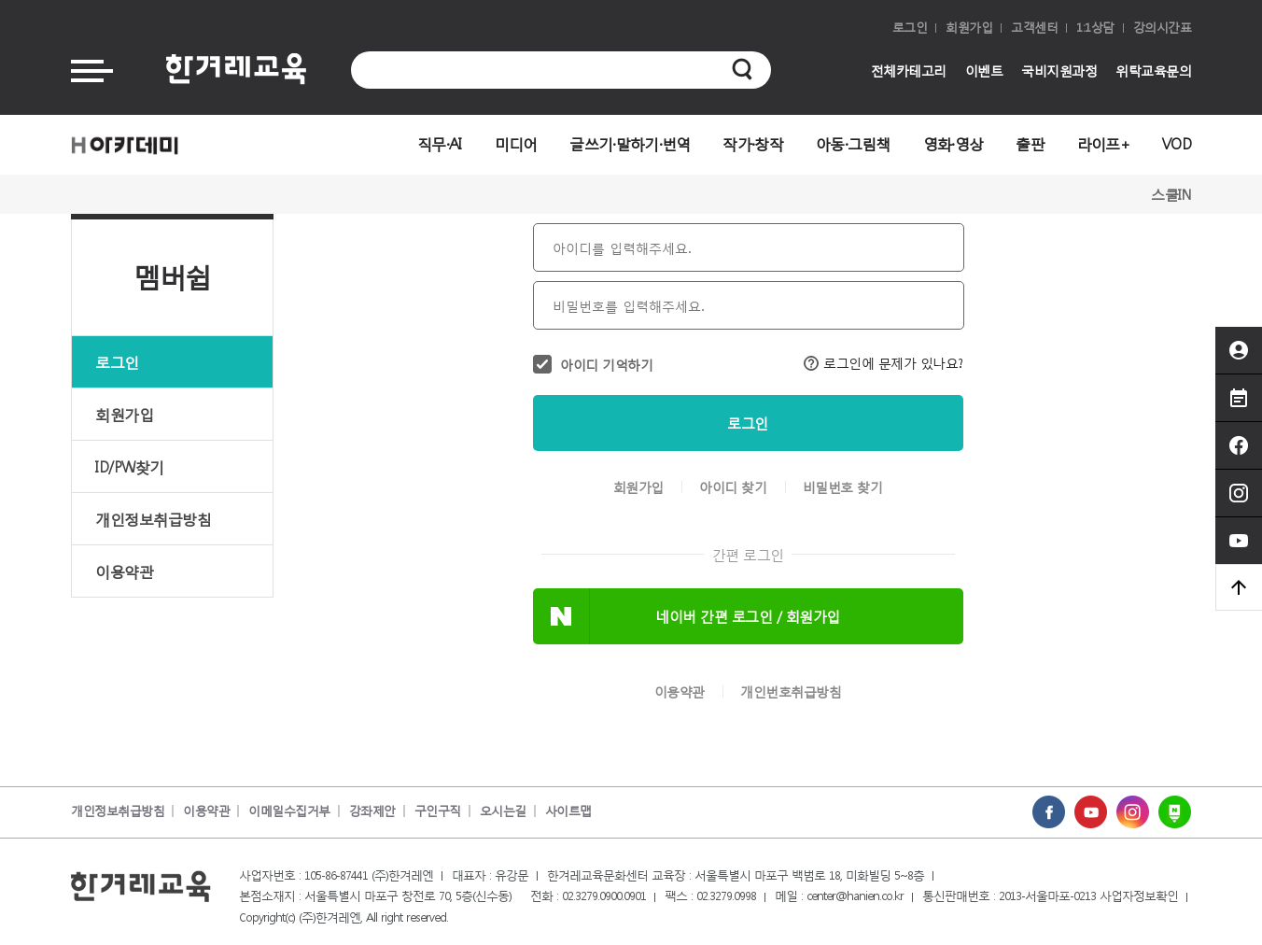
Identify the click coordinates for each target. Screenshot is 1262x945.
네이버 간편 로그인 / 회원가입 (747, 616)
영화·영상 (953, 143)
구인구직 (437, 811)
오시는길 (503, 811)
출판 (1030, 143)
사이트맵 (568, 811)
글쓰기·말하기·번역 (629, 143)
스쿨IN (1171, 194)
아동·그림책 (853, 143)
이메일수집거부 (289, 811)
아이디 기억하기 (606, 365)
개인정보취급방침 (153, 519)
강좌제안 (372, 811)
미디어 (516, 143)
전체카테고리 (908, 70)
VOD (1176, 143)
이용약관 (124, 571)
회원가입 (969, 27)
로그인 (910, 27)
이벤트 (984, 70)
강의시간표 (1162, 27)
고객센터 (1034, 27)
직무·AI (439, 143)
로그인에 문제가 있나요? (883, 363)
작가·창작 (752, 143)
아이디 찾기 (732, 487)
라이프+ (1103, 143)
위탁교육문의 (1153, 70)
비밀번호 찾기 (843, 487)
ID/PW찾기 (129, 466)
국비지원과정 (1059, 70)
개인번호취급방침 (790, 691)
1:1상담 (1095, 27)
